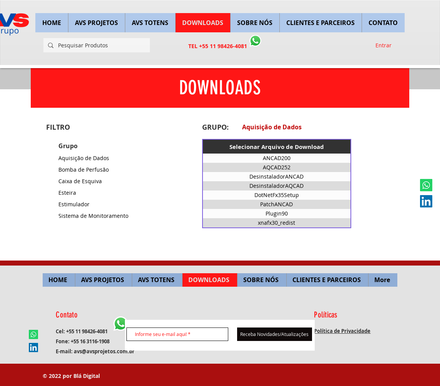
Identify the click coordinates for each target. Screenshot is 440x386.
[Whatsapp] (426, 185)
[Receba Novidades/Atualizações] (274, 334)
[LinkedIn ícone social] (426, 201)
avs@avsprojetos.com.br (104, 351)
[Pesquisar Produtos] (96, 45)
